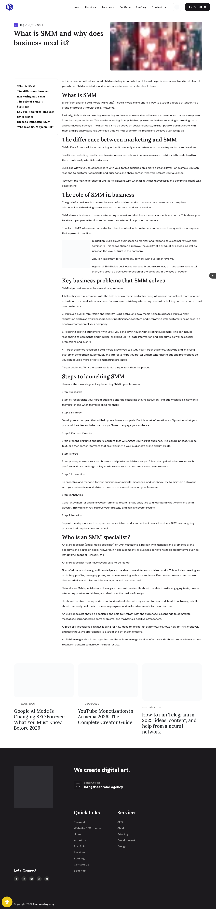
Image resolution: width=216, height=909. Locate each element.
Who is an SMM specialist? (35, 126)
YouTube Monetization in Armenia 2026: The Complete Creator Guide (105, 716)
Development (126, 840)
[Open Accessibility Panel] (7, 902)
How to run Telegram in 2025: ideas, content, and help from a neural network (169, 723)
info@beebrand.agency (103, 787)
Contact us (159, 7)
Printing (122, 834)
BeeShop (80, 870)
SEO (120, 822)
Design (122, 846)
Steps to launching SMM (33, 121)
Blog (21, 24)
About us (90, 7)
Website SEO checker (88, 828)
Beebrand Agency (43, 904)
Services (106, 7)
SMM (120, 828)
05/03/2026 (92, 703)
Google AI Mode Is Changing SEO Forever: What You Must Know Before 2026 (39, 719)
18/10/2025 (155, 707)
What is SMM (26, 86)
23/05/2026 (28, 703)
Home (75, 7)
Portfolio (125, 7)
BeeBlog (141, 7)
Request (79, 822)
